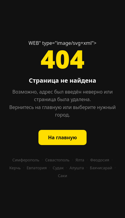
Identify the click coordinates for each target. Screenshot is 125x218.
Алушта (77, 167)
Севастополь (57, 160)
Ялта (79, 160)
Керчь (15, 167)
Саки (62, 175)
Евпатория (37, 167)
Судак (58, 167)
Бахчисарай (101, 167)
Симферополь (25, 160)
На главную (62, 137)
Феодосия (99, 160)
